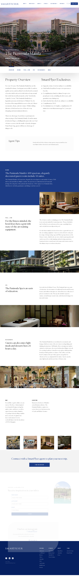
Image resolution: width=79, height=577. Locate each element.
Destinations (54, 3)
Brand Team (69, 553)
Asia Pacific (42, 564)
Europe (41, 569)
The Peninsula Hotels (12, 50)
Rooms (18, 70)
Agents (39, 3)
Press (59, 556)
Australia (42, 560)
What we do (31, 3)
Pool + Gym (26, 70)
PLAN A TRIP (74, 3)
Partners (62, 3)
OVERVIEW (11, 70)
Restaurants (39, 70)
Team (68, 549)
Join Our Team (70, 551)
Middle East (42, 567)
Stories (45, 3)
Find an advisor (39, 465)
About (24, 3)
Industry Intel (51, 553)
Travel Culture (52, 558)
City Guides (51, 551)
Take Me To (51, 556)
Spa (32, 70)
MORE (47, 70)
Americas (42, 551)
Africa (41, 558)
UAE (41, 562)
